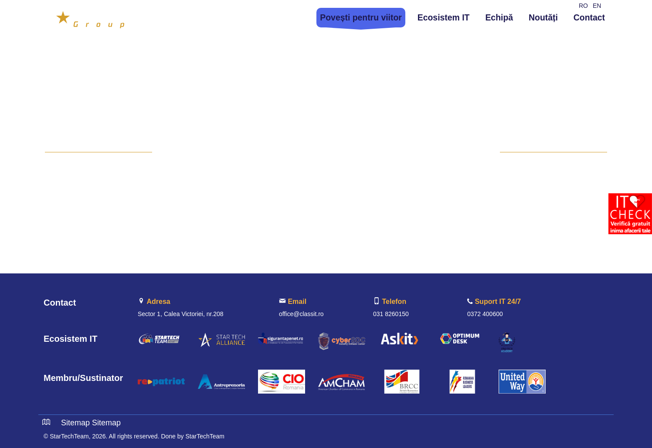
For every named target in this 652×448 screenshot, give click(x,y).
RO (583, 5)
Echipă (499, 17)
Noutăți (543, 17)
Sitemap (75, 422)
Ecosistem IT (444, 17)
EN (597, 5)
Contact (589, 17)
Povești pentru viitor (360, 17)
